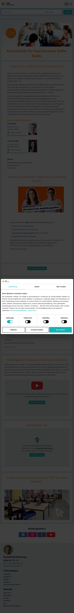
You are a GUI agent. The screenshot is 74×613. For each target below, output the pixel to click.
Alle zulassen (60, 330)
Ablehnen (13, 330)
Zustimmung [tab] (12, 286)
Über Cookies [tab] (61, 286)
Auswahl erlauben (37, 330)
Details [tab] (37, 286)
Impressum (32, 310)
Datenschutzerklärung (18, 310)
